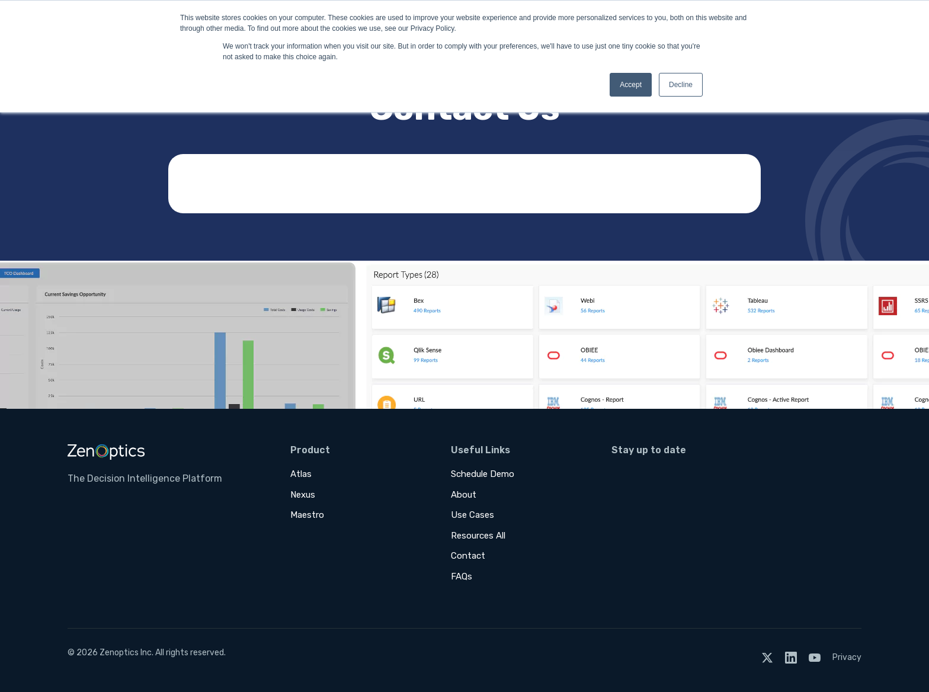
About (463, 494)
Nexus (302, 494)
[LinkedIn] (791, 657)
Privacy (846, 657)
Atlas (301, 474)
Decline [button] (681, 85)
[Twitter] (767, 657)
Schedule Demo (482, 474)
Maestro (307, 515)
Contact (468, 555)
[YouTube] (815, 657)
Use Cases (472, 515)
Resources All (478, 535)
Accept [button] (631, 85)
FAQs (461, 576)
